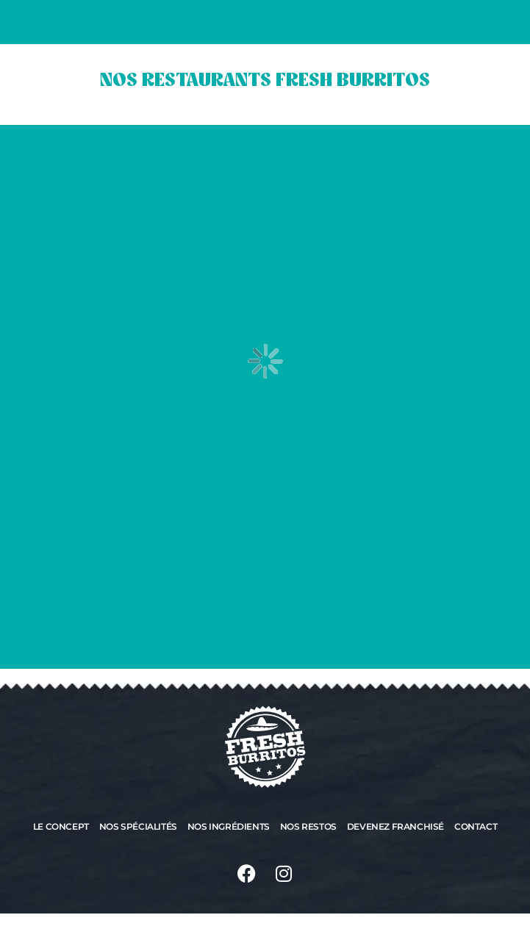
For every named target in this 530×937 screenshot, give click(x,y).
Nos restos (308, 826)
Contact (475, 826)
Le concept (61, 826)
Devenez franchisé (395, 826)
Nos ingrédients (228, 826)
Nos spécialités (138, 826)
